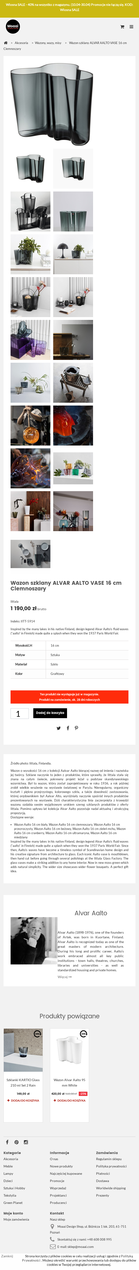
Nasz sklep (57, 1219)
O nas (54, 1159)
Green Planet (13, 1203)
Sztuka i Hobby (14, 1188)
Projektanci (58, 1195)
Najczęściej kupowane (66, 1173)
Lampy (8, 1173)
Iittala (15, 601)
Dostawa (102, 1181)
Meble (8, 1166)
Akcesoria (11, 1159)
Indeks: (15, 621)
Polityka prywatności (111, 1166)
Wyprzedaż (58, 1188)
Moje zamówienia (16, 1219)
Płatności (103, 1173)
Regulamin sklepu (109, 1159)
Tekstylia (10, 1195)
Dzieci (8, 1181)
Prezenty (102, 1195)
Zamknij (7, 1256)
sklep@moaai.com (81, 1247)
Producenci (58, 1203)
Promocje (57, 1181)
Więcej (65, 977)
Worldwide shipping (111, 1188)
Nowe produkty (61, 1166)
